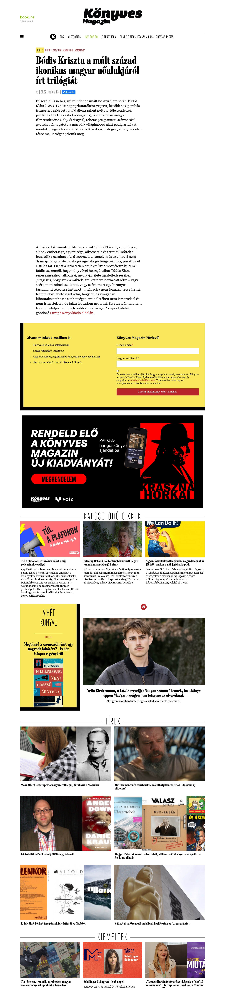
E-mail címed (125, 345)
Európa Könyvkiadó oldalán (71, 313)
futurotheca (110, 37)
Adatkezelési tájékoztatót (142, 380)
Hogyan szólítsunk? (128, 358)
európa (71, 50)
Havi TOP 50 (92, 37)
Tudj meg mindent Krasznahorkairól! (166, 29)
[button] (22, 37)
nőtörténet (80, 50)
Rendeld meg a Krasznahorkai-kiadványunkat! (147, 37)
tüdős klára (63, 50)
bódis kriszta (51, 50)
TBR (63, 37)
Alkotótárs (75, 37)
